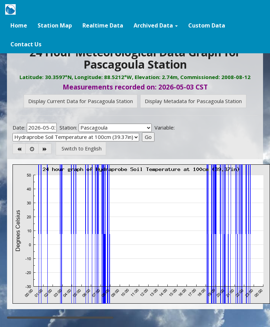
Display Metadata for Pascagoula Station (193, 101)
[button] (155, 25)
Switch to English (81, 148)
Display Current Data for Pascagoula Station (80, 101)
